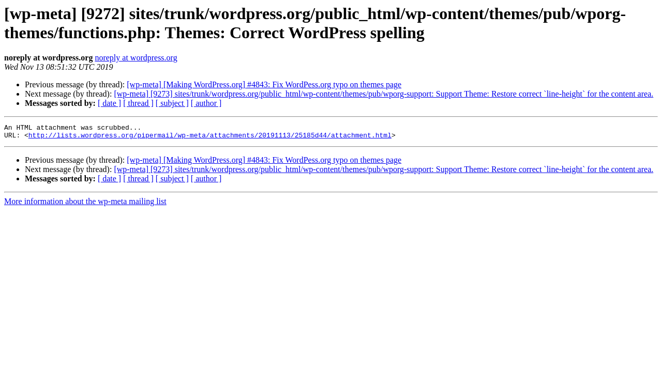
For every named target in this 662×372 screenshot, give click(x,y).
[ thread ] (138, 103)
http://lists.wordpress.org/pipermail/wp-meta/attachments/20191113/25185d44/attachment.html (210, 138)
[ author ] (206, 103)
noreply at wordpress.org (136, 57)
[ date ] (109, 103)
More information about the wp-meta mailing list (85, 204)
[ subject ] (172, 103)
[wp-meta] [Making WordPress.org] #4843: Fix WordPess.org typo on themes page (264, 84)
